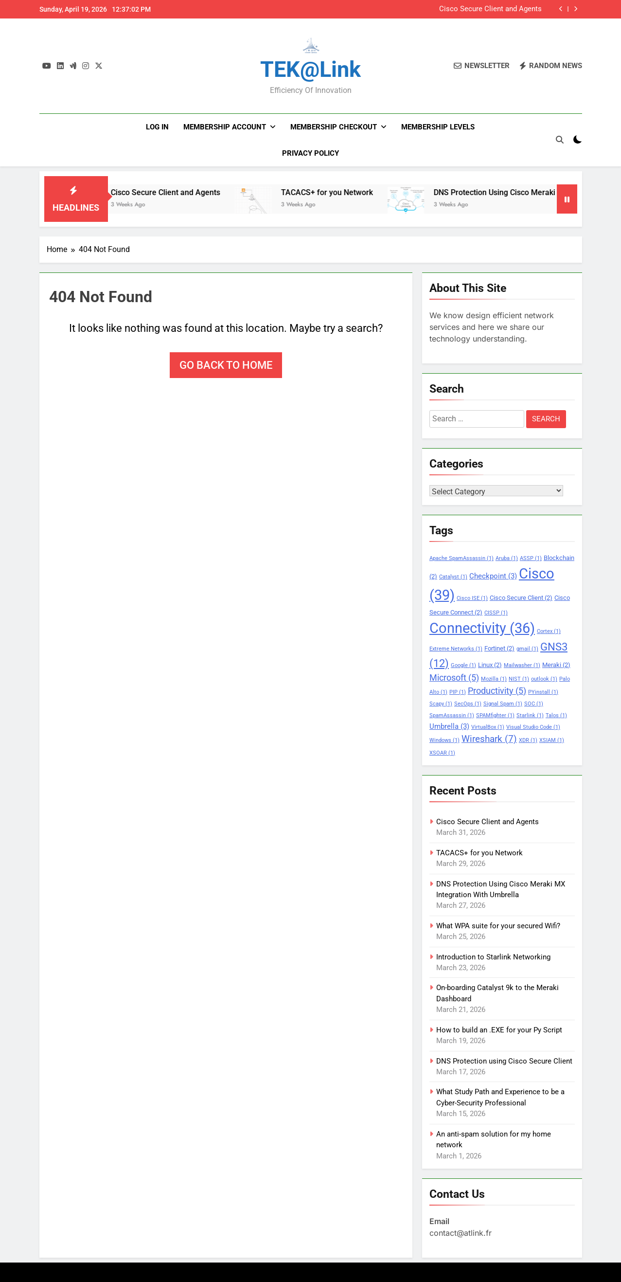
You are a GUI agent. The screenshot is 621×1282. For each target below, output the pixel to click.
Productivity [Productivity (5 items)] (497, 691)
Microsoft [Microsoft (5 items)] (454, 678)
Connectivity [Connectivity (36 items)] (482, 628)
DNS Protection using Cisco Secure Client (504, 1061)
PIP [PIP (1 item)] (457, 692)
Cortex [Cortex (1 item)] (549, 631)
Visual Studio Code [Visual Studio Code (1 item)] (533, 727)
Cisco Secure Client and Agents (490, 9)
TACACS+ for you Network (349, 192)
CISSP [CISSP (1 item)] (496, 613)
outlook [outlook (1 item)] (544, 679)
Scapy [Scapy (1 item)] (440, 704)
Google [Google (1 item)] (463, 665)
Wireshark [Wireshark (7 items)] (489, 738)
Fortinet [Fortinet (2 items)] (499, 648)
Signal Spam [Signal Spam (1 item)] (502, 704)
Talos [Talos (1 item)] (556, 715)
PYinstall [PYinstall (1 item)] (543, 692)
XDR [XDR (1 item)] (528, 740)
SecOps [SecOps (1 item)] (467, 704)
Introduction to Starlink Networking (493, 957)
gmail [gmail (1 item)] (527, 649)
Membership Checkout (333, 127)
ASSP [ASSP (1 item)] (531, 558)
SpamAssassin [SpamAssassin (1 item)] (451, 715)
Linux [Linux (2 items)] (490, 664)
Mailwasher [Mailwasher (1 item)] (522, 665)
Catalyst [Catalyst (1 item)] (453, 577)
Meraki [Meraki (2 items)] (556, 664)
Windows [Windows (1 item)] (444, 740)
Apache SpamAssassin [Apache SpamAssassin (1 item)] (461, 558)
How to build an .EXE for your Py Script (499, 1030)
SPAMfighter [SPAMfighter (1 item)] (495, 715)
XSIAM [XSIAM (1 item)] (551, 740)
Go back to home (225, 365)
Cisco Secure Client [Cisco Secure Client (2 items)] (521, 597)
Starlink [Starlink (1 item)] (530, 715)
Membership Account (224, 127)
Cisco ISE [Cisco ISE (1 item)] (472, 598)
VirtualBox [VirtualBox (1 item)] (487, 727)
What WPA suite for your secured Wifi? (498, 925)
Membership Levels (438, 127)
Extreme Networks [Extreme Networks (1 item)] (455, 649)
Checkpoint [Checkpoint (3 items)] (493, 576)
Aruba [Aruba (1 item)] (507, 558)
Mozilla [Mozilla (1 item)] (494, 679)
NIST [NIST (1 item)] (519, 679)
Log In (157, 127)
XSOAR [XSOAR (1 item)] (442, 753)
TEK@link (310, 69)
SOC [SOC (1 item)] (533, 704)
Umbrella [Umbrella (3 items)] (449, 726)
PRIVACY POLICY (310, 153)
